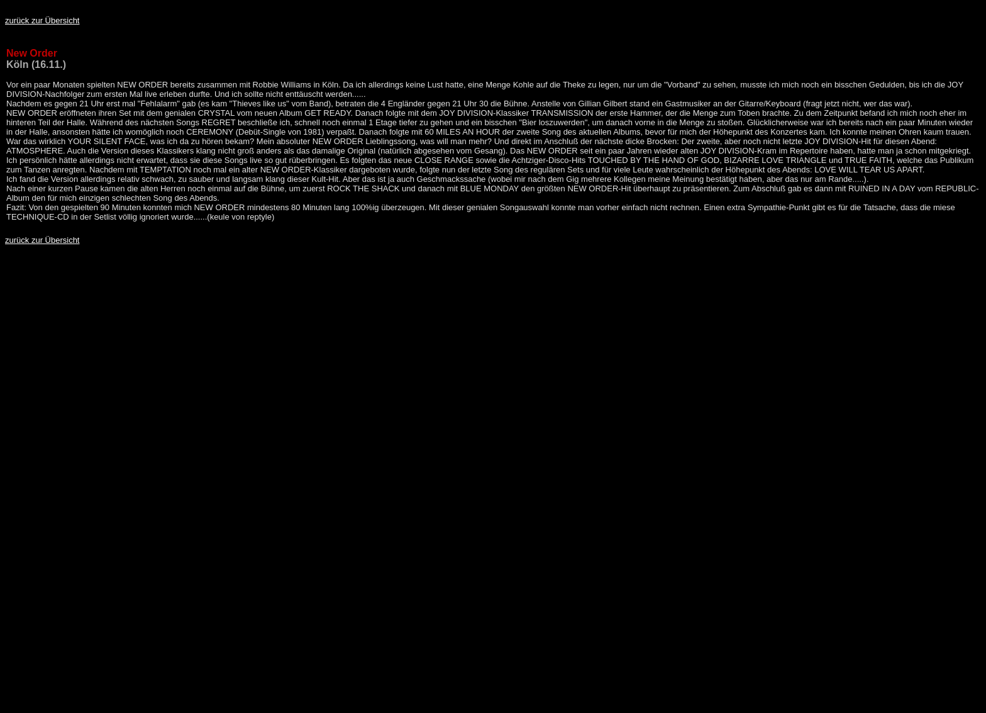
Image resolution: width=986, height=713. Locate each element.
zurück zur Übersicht (42, 20)
